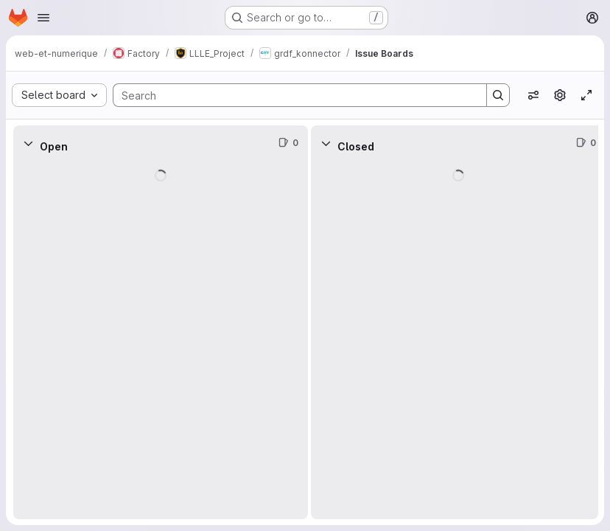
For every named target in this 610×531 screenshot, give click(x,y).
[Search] (292, 95)
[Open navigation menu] (43, 18)
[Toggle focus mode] (586, 95)
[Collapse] (28, 143)
